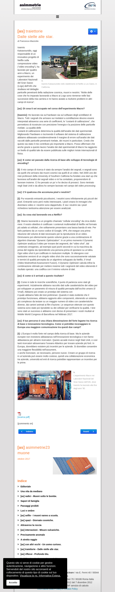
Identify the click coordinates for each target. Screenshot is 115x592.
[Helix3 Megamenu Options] (57, 16)
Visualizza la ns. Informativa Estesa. (40, 575)
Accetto (13, 582)
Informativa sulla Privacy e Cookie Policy (57, 588)
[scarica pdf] (24, 415)
